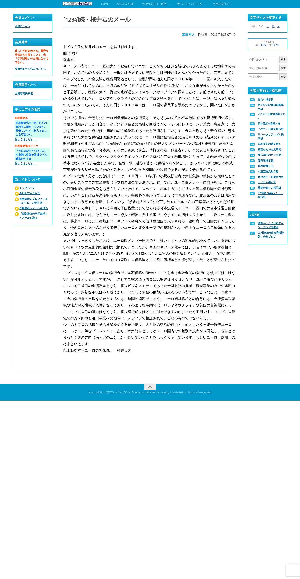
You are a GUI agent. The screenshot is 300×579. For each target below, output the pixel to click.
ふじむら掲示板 (267, 182)
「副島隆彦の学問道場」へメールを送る (33, 215)
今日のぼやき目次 (29, 193)
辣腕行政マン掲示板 (269, 187)
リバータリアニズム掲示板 (271, 136)
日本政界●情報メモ (269, 123)
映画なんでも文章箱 (269, 149)
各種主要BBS (221, 4)
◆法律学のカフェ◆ (269, 154)
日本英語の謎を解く (269, 143)
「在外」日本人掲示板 (271, 129)
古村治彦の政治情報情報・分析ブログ (271, 234)
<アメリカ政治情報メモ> (271, 116)
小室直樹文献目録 (268, 171)
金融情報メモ (265, 165)
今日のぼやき (125, 4)
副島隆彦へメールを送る (33, 208)
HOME (105, 4)
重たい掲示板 (265, 99)
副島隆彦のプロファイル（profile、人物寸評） (33, 200)
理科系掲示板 (265, 160)
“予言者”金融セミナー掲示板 (270, 195)
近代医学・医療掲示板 (271, 176)
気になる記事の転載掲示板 (271, 106)
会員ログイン (22, 26)
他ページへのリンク (189, 4)
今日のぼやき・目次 (154, 4)
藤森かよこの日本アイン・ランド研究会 (271, 225)
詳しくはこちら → (25, 139)
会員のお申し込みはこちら (30, 68)
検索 (283, 59)
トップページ (27, 187)
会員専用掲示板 (24, 93)
